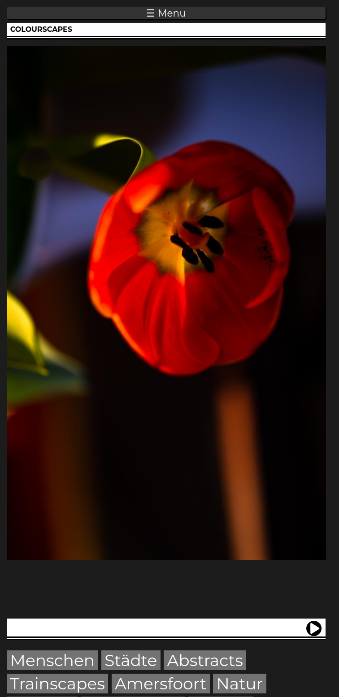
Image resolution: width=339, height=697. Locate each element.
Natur (239, 683)
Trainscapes (57, 683)
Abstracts (205, 660)
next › (314, 624)
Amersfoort (160, 683)
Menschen (52, 660)
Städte (130, 660)
